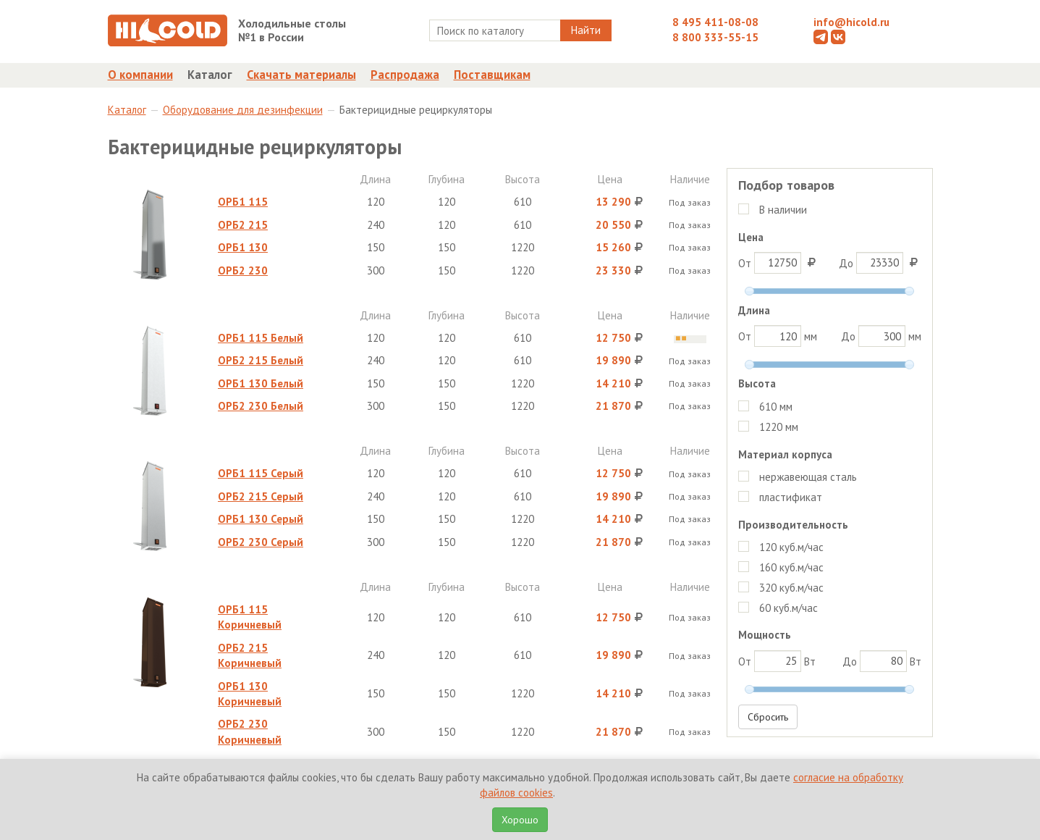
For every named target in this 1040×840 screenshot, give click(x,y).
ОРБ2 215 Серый (260, 496)
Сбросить (768, 716)
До (880, 263)
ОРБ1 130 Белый (260, 383)
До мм (881, 336)
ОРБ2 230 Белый (260, 406)
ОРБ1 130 (243, 247)
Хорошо (520, 819)
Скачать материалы (301, 75)
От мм (777, 336)
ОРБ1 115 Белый (260, 338)
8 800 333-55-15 (715, 37)
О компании (140, 75)
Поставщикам (492, 75)
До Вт (881, 661)
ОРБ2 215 (243, 225)
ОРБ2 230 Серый (260, 542)
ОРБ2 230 (243, 270)
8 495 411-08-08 (715, 22)
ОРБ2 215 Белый (260, 360)
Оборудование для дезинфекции (243, 110)
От (778, 263)
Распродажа (405, 75)
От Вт (777, 661)
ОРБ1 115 (243, 202)
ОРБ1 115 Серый (260, 473)
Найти (586, 30)
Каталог (209, 75)
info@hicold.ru (851, 22)
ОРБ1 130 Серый (260, 519)
